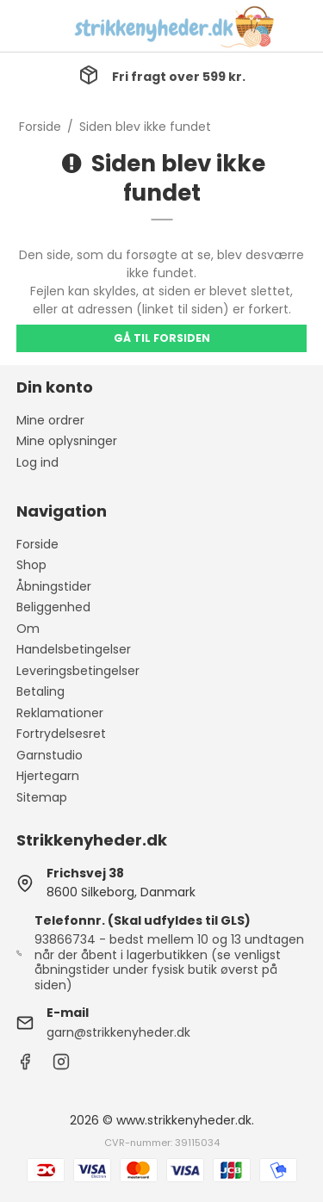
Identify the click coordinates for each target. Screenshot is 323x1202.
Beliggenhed (53, 607)
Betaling (40, 691)
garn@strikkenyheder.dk (118, 1032)
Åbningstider (53, 586)
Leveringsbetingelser (78, 670)
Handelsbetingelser (73, 649)
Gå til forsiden (162, 338)
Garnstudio (49, 755)
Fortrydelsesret (61, 733)
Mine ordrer (50, 420)
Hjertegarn (47, 775)
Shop (31, 564)
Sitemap (41, 797)
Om (28, 628)
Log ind (37, 462)
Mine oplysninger (66, 440)
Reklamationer (59, 713)
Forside (37, 544)
